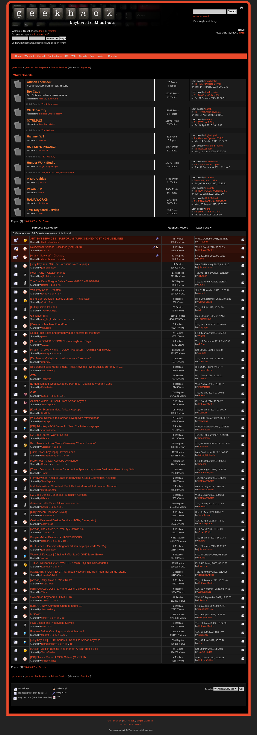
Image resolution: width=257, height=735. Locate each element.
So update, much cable (205, 180)
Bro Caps (33, 91)
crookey (45, 353)
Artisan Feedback (39, 82)
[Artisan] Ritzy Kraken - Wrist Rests (51, 580)
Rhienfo (202, 395)
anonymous (47, 524)
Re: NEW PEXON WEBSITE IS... (211, 190)
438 (70, 319)
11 (64, 464)
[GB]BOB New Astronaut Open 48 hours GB (56, 605)
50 (64, 635)
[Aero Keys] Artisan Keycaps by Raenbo (54, 460)
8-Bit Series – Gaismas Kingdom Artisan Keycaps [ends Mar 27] (68, 546)
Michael (42, 99)
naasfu (208, 109)
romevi (208, 119)
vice (200, 643)
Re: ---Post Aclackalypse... (207, 112)
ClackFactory (55, 114)
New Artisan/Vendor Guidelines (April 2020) (56, 247)
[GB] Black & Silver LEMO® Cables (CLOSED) (58, 657)
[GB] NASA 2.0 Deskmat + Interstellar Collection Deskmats (65, 588)
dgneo (44, 617)
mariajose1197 (205, 609)
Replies (173, 227)
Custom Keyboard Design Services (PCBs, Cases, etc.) (63, 520)
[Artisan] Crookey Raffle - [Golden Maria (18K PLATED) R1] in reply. (70, 349)
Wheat (201, 336)
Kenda (44, 507)
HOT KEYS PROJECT (42, 146)
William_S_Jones (214, 145)
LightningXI (211, 135)
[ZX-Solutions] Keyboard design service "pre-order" (60, 358)
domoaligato (47, 259)
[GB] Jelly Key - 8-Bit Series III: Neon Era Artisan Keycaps (64, 426)
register (52, 31)
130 (64, 541)
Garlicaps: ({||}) (39, 315)
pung (207, 208)
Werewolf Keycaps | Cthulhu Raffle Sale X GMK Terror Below (66, 554)
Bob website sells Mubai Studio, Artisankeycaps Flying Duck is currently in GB (76, 366)
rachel (44, 293)
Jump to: (209, 689)
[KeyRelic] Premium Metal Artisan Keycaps (55, 409)
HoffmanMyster (206, 250)
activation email (40, 34)
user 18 (45, 250)
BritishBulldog (212, 161)
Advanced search (201, 16)
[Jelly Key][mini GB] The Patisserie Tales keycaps (59, 264)
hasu (40, 213)
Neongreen (204, 429)
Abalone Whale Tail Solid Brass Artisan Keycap (58, 401)
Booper (44, 541)
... (68, 319)
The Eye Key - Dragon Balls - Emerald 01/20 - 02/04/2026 (64, 281)
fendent (45, 635)
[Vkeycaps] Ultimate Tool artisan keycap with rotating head (64, 417)
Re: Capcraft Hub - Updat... (207, 164)
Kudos (44, 396)
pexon (41, 192)
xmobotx (209, 188)
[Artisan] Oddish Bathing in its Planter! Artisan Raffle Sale (64, 648)
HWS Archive (67, 172)
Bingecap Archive (50, 172)
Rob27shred (211, 198)
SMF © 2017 (129, 721)
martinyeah (43, 150)
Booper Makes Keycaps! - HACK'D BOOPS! (56, 537)
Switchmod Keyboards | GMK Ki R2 (51, 597)
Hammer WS (35, 136)
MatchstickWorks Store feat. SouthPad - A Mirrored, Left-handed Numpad (73, 486)
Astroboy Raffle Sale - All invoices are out (54, 503)
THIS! (242, 32)
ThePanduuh (205, 318)
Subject (37, 227)
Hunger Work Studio (41, 162)
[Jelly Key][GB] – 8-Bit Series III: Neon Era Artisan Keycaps (65, 640)
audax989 (203, 634)
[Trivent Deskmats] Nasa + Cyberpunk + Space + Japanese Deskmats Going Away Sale (82, 469)
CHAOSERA (47, 515)
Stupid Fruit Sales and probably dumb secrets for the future (65, 332)
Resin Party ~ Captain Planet (47, 272)
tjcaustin (42, 182)
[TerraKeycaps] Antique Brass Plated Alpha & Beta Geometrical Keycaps (73, 477)
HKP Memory (48, 156)
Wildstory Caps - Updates (45, 289)
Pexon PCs (34, 189)
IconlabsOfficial (49, 575)
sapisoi (44, 558)
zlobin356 (46, 362)
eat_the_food (47, 319)
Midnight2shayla (49, 455)
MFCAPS (35, 614)
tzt (199, 310)
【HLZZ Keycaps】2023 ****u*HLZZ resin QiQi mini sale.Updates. (69, 562)
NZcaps (45, 438)
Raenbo (45, 464)
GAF (33, 392)
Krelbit (44, 600)
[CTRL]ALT (34, 120)
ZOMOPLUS (47, 532)
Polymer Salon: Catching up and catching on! (57, 631)
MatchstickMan (48, 490)
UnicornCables (48, 660)
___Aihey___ (205, 241)
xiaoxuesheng (48, 370)
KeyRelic (45, 413)
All (63, 259)
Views (184, 227)
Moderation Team (50, 242)
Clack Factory (36, 110)
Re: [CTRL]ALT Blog (204, 122)
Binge (42, 166)
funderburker (211, 92)
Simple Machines (144, 721)
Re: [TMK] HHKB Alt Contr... (208, 211)
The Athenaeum (49, 104)
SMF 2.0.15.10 (114, 721)
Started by (51, 227)
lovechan (45, 566)
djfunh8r (45, 276)
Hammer (42, 140)
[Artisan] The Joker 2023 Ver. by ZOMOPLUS (57, 529)
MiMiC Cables (36, 178)
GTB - (33, 375)
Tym (41, 124)
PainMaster (47, 387)
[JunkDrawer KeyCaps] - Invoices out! (52, 452)
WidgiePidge (52, 166)
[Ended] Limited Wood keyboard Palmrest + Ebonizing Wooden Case (71, 383)
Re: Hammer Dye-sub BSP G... (209, 138)
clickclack (43, 114)
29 (63, 618)
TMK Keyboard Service (43, 210)
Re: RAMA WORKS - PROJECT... (211, 201)
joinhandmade (48, 267)
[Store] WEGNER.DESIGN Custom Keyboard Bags (60, 341)
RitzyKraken (47, 583)
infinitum (202, 600)
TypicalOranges (49, 310)
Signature (85, 67)
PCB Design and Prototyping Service (52, 622)
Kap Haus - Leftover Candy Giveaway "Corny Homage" (63, 443)
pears (44, 336)
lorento (44, 285)
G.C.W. (44, 344)
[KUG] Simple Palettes (43, 307)
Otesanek (46, 446)
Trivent (44, 473)
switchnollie (211, 81)
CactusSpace (48, 302)
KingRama (43, 203)
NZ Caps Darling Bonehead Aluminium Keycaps (58, 494)
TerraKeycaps (48, 404)
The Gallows (47, 130)
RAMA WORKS (37, 199)
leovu (201, 258)
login (41, 31)
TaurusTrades (48, 652)
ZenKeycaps (204, 591)
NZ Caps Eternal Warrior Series (49, 434)
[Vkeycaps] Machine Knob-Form (49, 324)
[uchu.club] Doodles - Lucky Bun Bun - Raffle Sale (59, 298)
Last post (204, 227)
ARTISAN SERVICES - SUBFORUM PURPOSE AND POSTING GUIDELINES (77, 238)
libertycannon (205, 617)
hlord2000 (46, 626)
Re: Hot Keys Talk (203, 148)
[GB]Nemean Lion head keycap (48, 512)
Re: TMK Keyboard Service (207, 83)
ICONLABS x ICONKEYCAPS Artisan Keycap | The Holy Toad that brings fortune (78, 571)
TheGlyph (46, 379)
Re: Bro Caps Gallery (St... (207, 95)
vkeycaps (46, 327)
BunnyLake (52, 99)
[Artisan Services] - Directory (47, 255)
